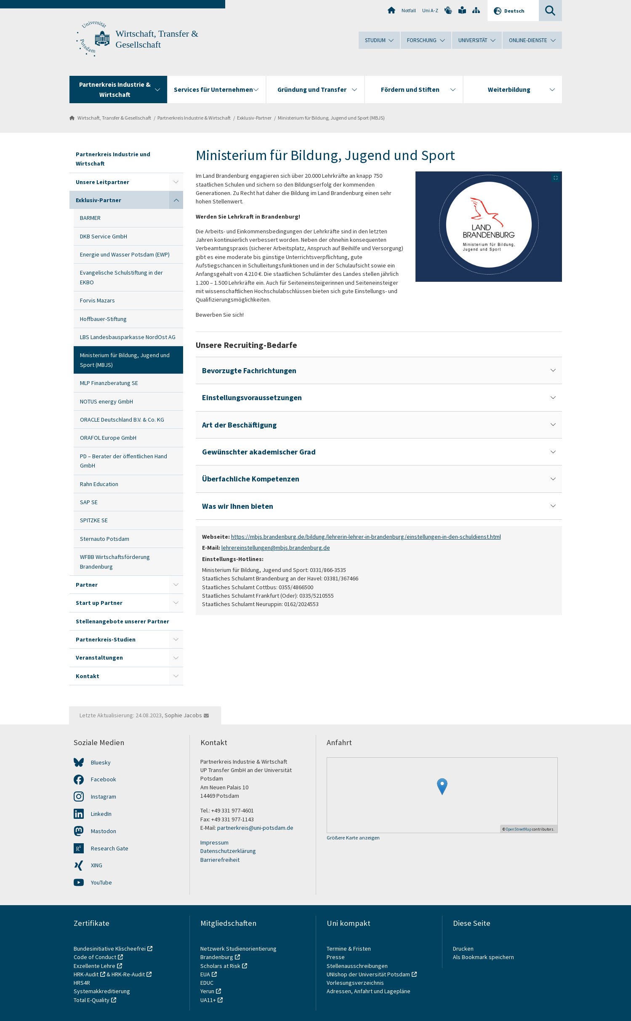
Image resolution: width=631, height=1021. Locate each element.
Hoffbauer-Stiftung (103, 319)
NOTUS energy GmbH (106, 401)
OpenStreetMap (518, 829)
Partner (87, 584)
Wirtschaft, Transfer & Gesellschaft (114, 118)
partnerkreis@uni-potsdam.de (255, 827)
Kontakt (87, 676)
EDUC (206, 982)
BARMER (90, 218)
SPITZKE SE (94, 520)
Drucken (463, 948)
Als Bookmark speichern (483, 957)
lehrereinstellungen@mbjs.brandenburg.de (275, 547)
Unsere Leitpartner (102, 182)
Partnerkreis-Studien (106, 639)
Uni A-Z (430, 10)
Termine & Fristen (349, 948)
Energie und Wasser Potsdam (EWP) (125, 254)
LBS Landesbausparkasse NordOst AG (128, 337)
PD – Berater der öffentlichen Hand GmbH (123, 460)
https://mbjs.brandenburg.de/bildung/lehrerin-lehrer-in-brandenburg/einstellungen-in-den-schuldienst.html (366, 536)
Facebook (103, 779)
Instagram (103, 796)
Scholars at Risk (220, 966)
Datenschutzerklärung (228, 851)
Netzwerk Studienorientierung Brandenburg (238, 953)
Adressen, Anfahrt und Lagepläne (368, 991)
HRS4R (82, 982)
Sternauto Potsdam (104, 539)
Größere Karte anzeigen (353, 838)
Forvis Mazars (97, 300)
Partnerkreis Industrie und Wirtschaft (113, 158)
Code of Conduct (95, 957)
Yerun (207, 991)
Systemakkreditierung (102, 991)
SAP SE (89, 502)
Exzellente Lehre (94, 966)
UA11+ (208, 1000)
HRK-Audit (86, 974)
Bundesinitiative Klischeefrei (110, 948)
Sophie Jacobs (183, 715)
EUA (205, 974)
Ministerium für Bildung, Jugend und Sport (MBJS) (331, 118)
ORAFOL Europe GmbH (108, 437)
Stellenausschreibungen (357, 966)
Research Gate (109, 848)
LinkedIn (101, 814)
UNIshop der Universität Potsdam (368, 974)
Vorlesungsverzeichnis (356, 982)
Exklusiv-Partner (254, 118)
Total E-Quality (91, 1000)
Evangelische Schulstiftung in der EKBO (121, 277)
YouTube (101, 882)
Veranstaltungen (99, 657)
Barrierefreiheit (220, 859)
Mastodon (103, 831)
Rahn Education (99, 484)
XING (96, 865)
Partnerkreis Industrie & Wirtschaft (194, 118)
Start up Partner (99, 603)
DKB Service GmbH (103, 236)
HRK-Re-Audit (128, 974)
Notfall (409, 10)
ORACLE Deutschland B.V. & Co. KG (122, 419)
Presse (336, 957)
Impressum (214, 842)
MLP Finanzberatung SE (109, 383)
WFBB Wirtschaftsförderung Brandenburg (115, 561)
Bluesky (101, 762)
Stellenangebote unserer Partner (122, 621)
